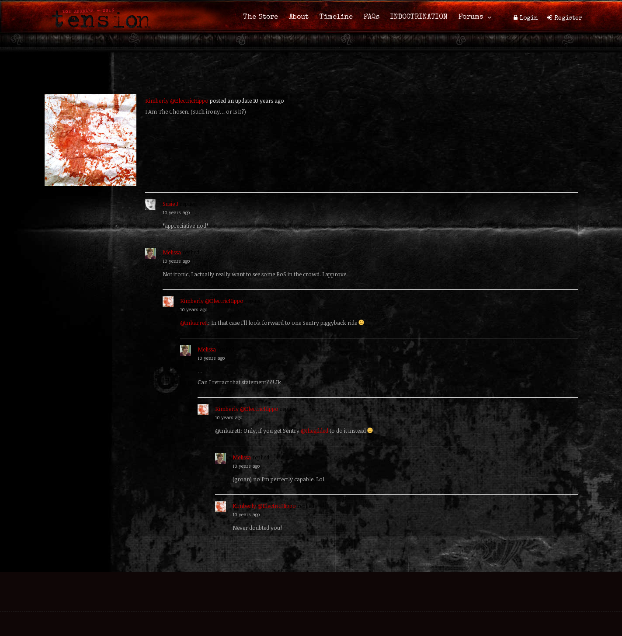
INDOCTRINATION (419, 17)
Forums (471, 17)
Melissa (172, 252)
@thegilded (314, 430)
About (299, 17)
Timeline (336, 17)
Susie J (170, 204)
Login (529, 18)
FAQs (371, 17)
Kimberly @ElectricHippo (176, 100)
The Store (260, 17)
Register (568, 18)
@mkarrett (194, 323)
